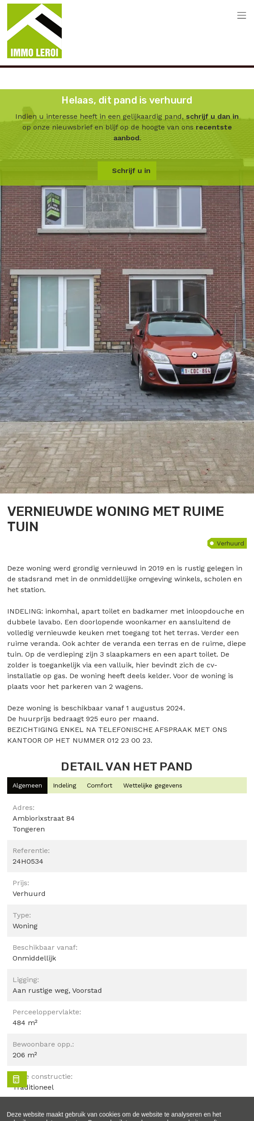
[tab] (27, 785)
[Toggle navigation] (241, 16)
